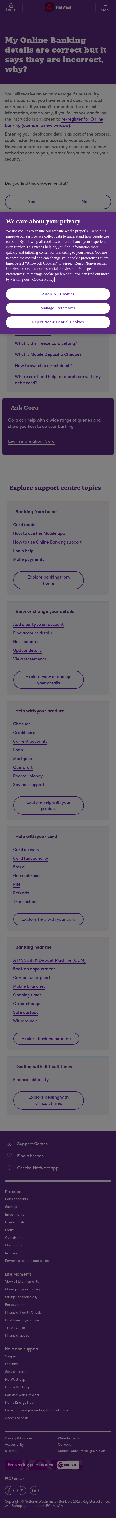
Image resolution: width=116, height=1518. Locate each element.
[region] (57, 273)
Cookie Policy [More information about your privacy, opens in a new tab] (43, 279)
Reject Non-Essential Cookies (58, 322)
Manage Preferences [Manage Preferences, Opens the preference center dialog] (58, 308)
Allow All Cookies (58, 294)
